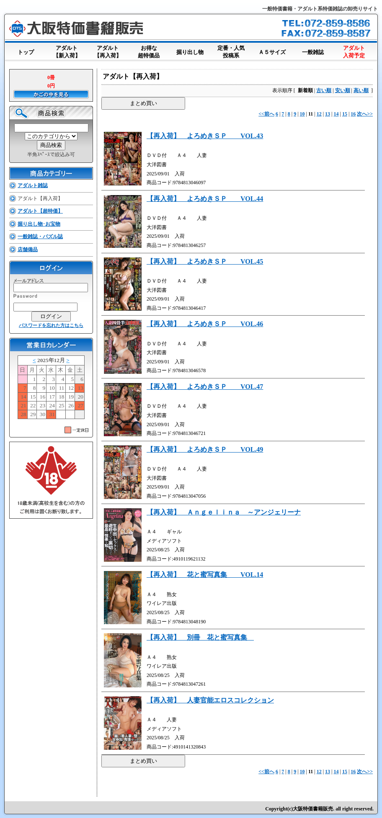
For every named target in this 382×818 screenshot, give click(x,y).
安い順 (342, 90)
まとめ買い (143, 103)
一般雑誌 (312, 50)
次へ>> (365, 114)
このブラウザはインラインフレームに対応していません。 (51, 388)
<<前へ (266, 114)
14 (336, 114)
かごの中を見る (51, 94)
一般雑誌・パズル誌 (40, 236)
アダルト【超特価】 (40, 211)
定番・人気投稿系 (230, 52)
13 (327, 114)
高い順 (361, 90)
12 (319, 114)
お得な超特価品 (148, 52)
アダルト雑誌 (33, 185)
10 (302, 114)
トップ (25, 50)
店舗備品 (28, 249)
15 (344, 114)
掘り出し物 (189, 50)
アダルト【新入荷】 (66, 52)
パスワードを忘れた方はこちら (51, 325)
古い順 (323, 90)
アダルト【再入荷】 (107, 52)
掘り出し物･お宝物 (39, 224)
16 (353, 114)
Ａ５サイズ (271, 50)
